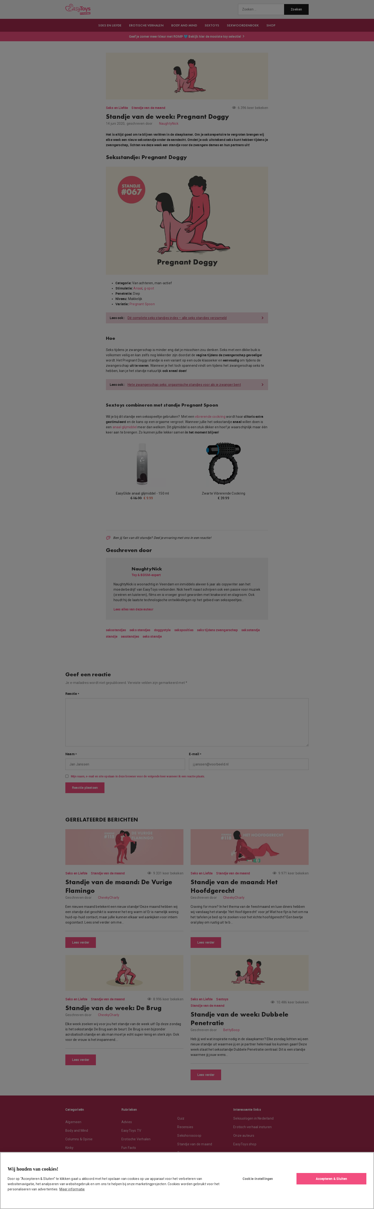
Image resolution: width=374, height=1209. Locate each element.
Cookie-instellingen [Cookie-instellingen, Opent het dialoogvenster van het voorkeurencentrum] (258, 1178)
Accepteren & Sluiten (331, 1178)
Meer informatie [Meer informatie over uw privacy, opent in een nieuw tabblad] (72, 1189)
